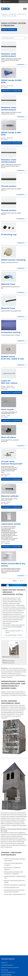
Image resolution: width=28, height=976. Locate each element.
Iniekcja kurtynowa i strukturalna (10, 967)
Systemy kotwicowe (6, 974)
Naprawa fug (4, 969)
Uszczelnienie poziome (7, 965)
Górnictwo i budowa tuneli (8, 972)
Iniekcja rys (4, 962)
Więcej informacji (9, 29)
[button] (10, 1)
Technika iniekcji (8, 959)
